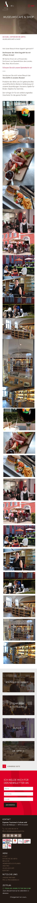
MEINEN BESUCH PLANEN (11, 863)
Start (5, 856)
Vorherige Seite (11, 766)
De (12, 6)
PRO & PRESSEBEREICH (11, 880)
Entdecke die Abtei (17, 37)
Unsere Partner (9, 877)
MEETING (6, 866)
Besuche (6, 861)
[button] (29, 5)
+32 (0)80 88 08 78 (10, 829)
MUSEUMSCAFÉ (8, 868)
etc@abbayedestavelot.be (13, 831)
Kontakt (6, 870)
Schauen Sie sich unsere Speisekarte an (17, 68)
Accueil (6, 37)
